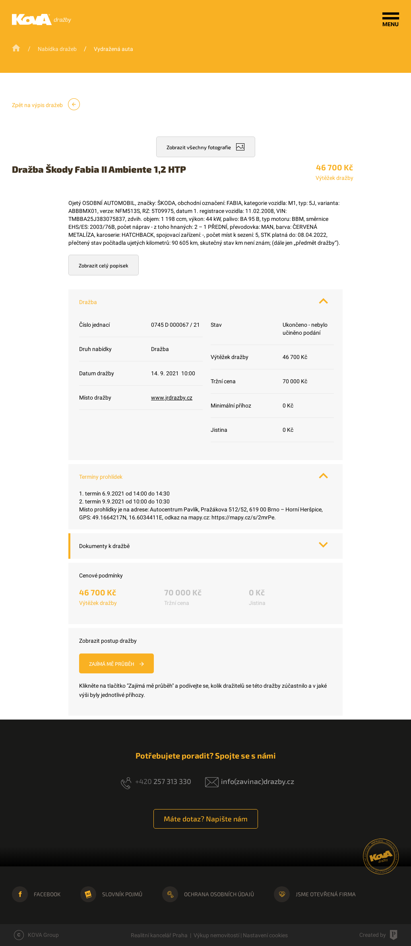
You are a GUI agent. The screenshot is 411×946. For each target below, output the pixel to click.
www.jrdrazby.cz (171, 397)
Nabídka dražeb (57, 49)
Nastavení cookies (265, 935)
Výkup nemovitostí (216, 935)
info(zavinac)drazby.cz (257, 781)
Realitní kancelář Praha (159, 935)
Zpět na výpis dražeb (46, 104)
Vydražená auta (113, 49)
